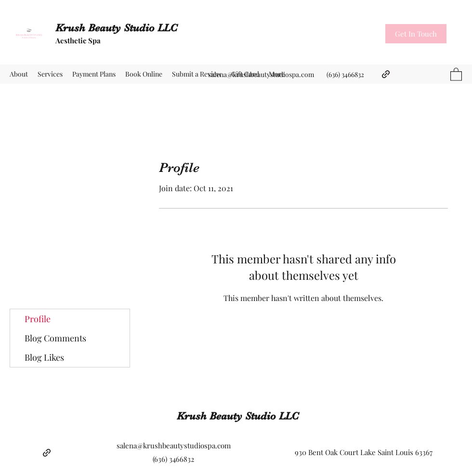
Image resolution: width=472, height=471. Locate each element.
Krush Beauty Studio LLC (116, 28)
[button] (415, 33)
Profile (38, 319)
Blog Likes (44, 357)
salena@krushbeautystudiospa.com (261, 74)
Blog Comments (55, 338)
